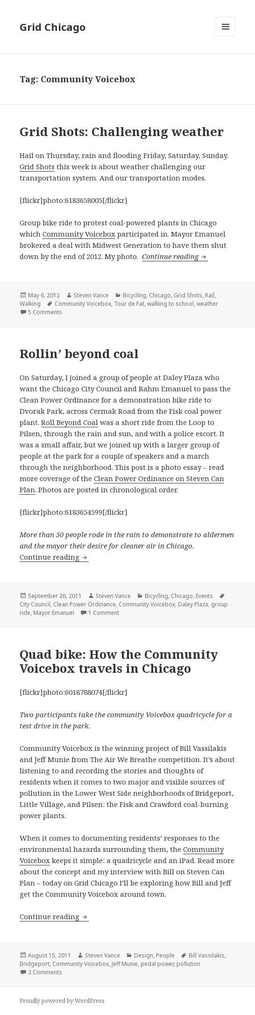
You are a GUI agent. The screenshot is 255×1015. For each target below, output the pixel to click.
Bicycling (134, 295)
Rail (209, 295)
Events (204, 596)
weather (207, 304)
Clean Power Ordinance (84, 604)
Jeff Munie (125, 964)
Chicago (160, 295)
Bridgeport (35, 964)
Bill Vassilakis (207, 955)
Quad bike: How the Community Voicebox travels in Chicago (119, 661)
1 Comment (103, 613)
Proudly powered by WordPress (62, 1001)
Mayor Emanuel (53, 613)
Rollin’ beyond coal (79, 353)
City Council (35, 604)
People (165, 955)
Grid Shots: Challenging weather (122, 131)
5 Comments (45, 312)
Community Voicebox (78, 233)
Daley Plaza (193, 604)
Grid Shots (37, 166)
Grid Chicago (52, 27)
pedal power (157, 964)
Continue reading (175, 256)
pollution (188, 964)
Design (143, 955)
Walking (30, 304)
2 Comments (45, 972)
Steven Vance (91, 295)
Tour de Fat (129, 304)
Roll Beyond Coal (69, 422)
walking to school (170, 304)
